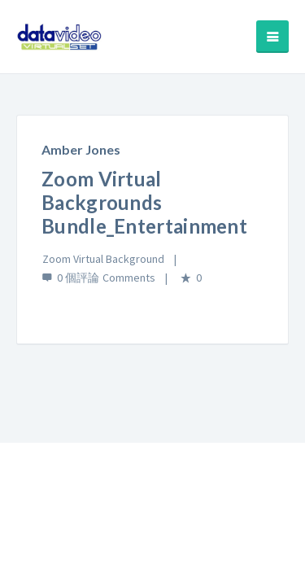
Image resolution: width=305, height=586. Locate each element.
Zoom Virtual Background (103, 258)
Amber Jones (80, 149)
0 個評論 (78, 277)
